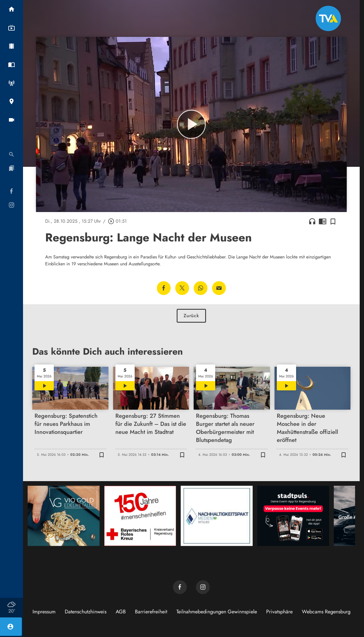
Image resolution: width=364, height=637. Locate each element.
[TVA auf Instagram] (203, 587)
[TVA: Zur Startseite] (328, 18)
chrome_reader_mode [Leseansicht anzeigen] (323, 221)
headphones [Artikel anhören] (312, 221)
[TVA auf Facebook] (180, 587)
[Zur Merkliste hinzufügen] (333, 221)
